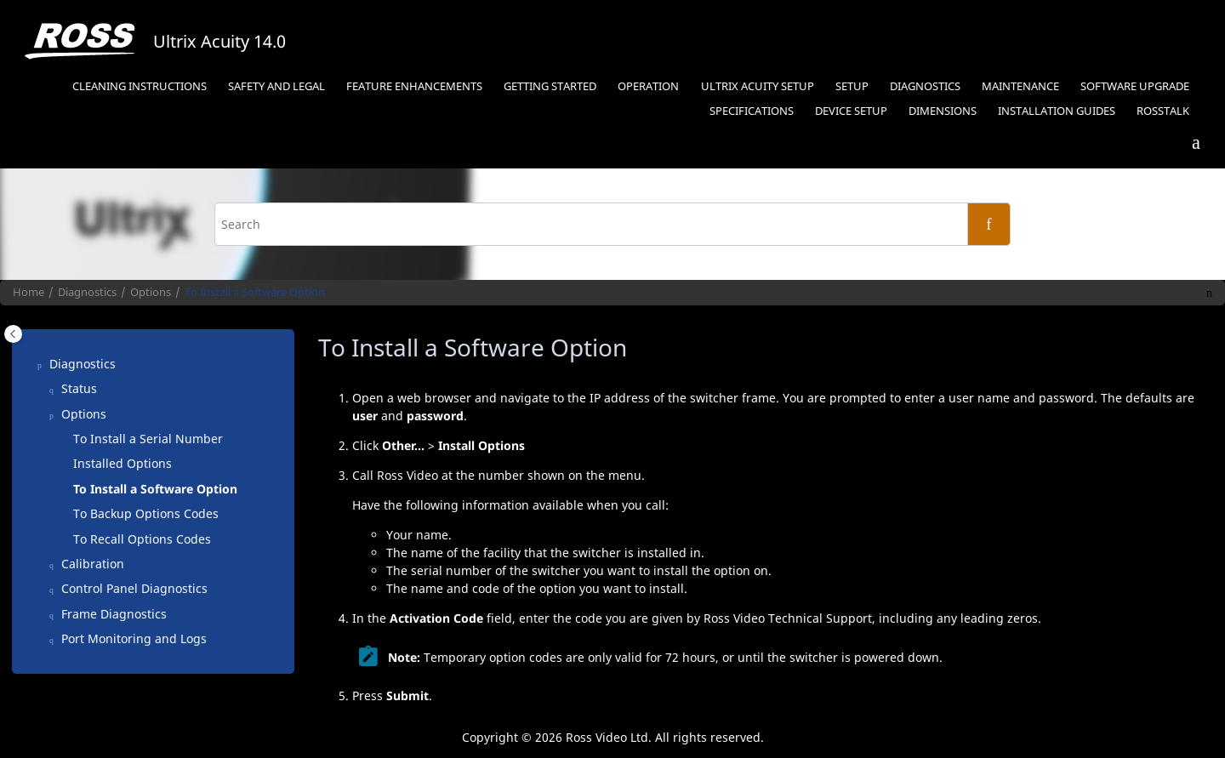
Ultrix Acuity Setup (757, 86)
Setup (852, 86)
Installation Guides (1056, 111)
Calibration (92, 564)
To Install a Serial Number (148, 438)
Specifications (751, 111)
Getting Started (550, 86)
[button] (42, 364)
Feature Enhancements (414, 86)
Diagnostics (925, 86)
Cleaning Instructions (139, 86)
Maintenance (1020, 86)
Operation (648, 86)
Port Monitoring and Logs (134, 638)
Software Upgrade (1134, 86)
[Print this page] (1209, 292)
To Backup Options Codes (146, 513)
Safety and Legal (276, 86)
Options (150, 292)
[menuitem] (139, 87)
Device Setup (851, 111)
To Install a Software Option (255, 292)
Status (79, 388)
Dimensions (943, 111)
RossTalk (1163, 111)
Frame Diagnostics (114, 614)
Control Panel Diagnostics (134, 588)
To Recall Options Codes (142, 539)
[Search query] (612, 224)
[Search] (989, 224)
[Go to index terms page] (1188, 144)
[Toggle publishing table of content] (13, 334)
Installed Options (122, 463)
